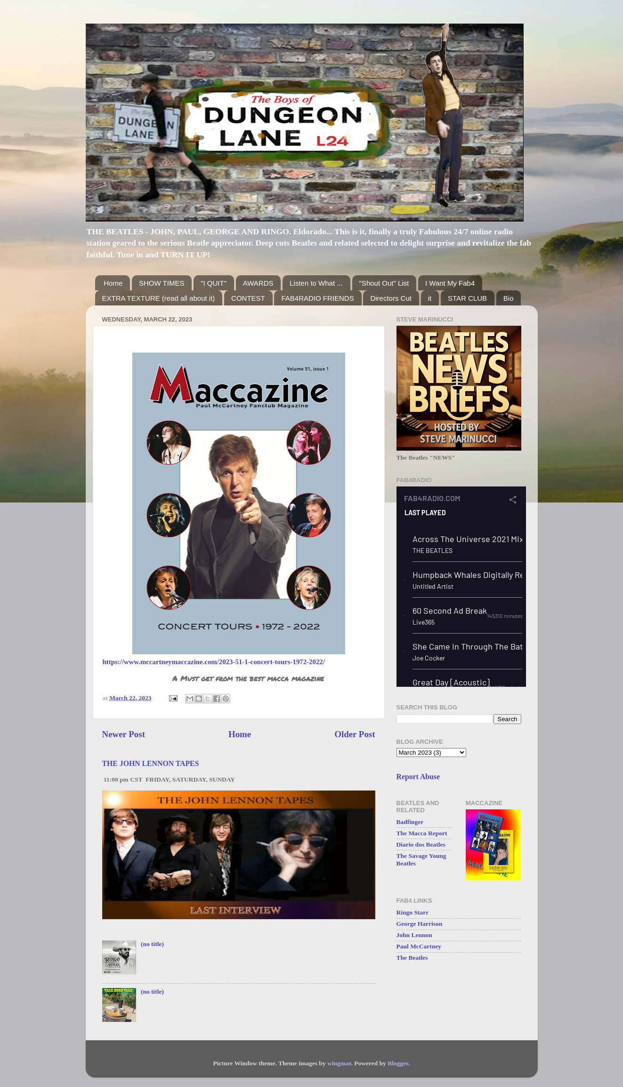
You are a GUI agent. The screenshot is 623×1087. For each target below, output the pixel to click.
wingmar (339, 1063)
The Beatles (412, 957)
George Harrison (419, 923)
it (430, 298)
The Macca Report (421, 833)
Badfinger (410, 821)
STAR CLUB (467, 298)
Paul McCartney (419, 946)
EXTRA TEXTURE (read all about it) (158, 298)
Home (113, 283)
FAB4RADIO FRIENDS (317, 298)
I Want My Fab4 (450, 283)
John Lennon (414, 935)
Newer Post (123, 734)
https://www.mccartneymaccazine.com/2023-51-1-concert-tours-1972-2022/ (214, 662)
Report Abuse (418, 777)
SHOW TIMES (161, 283)
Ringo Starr (412, 912)
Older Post (354, 734)
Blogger (398, 1063)
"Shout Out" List (384, 283)
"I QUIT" (214, 283)
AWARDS (258, 283)
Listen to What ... (316, 283)
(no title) (152, 943)
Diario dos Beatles (420, 844)
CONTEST (248, 298)
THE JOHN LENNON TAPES (150, 763)
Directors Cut (391, 298)
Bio (508, 298)
